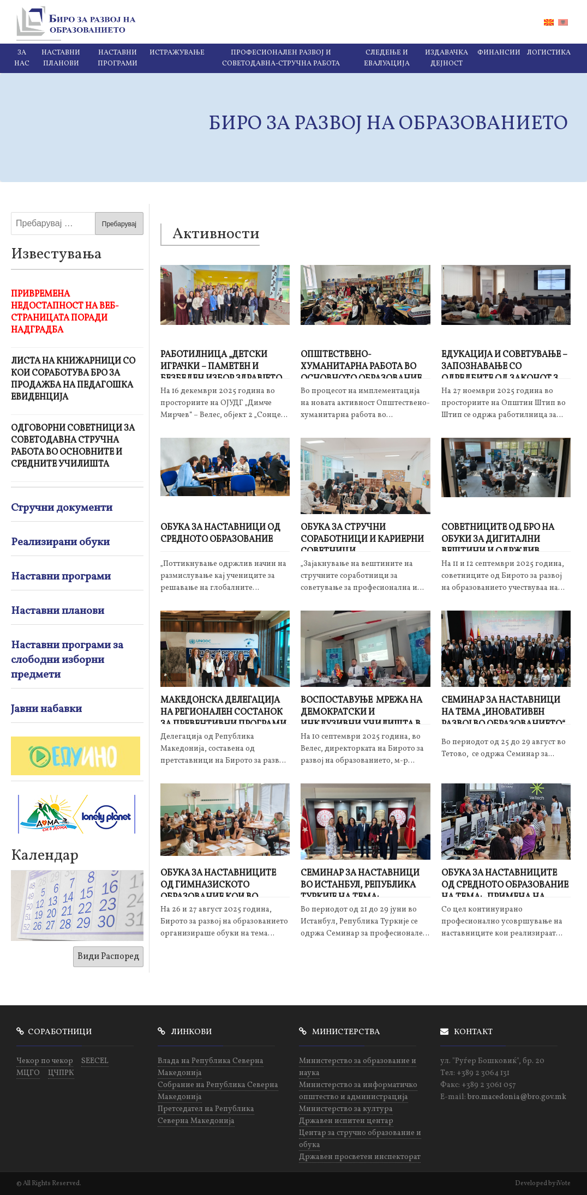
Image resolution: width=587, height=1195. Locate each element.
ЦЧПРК (61, 1073)
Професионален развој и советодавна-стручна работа (281, 58)
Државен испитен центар (346, 1121)
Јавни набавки (46, 709)
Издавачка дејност (446, 58)
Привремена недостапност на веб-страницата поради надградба (65, 312)
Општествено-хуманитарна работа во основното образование (361, 364)
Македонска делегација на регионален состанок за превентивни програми (223, 710)
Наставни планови (60, 58)
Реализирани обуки (60, 542)
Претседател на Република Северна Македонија (206, 1115)
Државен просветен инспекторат (360, 1157)
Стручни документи (61, 508)
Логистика (549, 53)
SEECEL (95, 1061)
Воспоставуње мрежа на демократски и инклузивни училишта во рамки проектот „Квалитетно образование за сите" (364, 710)
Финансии (498, 53)
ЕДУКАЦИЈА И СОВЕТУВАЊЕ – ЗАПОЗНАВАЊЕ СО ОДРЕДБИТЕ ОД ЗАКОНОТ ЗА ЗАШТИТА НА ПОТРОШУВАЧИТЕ (504, 364)
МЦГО (28, 1073)
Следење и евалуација (387, 58)
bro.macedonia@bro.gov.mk (517, 1097)
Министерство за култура (346, 1109)
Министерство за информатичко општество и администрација (358, 1091)
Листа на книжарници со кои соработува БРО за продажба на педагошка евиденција (73, 379)
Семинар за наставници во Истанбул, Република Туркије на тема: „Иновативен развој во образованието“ (360, 882)
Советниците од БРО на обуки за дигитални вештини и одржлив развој (497, 537)
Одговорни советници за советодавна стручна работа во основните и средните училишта (73, 446)
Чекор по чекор (44, 1061)
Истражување (177, 53)
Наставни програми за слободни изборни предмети (67, 660)
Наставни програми (117, 58)
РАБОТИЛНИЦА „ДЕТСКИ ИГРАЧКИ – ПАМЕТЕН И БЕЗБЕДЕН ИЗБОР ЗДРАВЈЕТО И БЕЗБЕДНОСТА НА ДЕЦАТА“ (222, 364)
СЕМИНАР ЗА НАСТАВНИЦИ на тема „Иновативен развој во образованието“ (503, 710)
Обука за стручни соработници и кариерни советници (362, 537)
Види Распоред (108, 957)
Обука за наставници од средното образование (220, 534)
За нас (21, 58)
